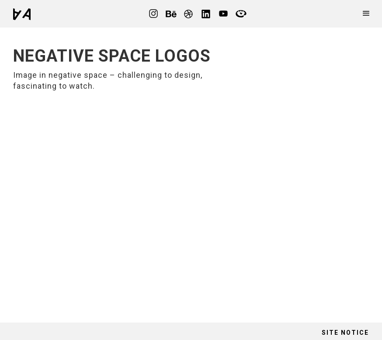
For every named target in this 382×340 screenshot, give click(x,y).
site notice (345, 332)
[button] (366, 13)
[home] (22, 14)
